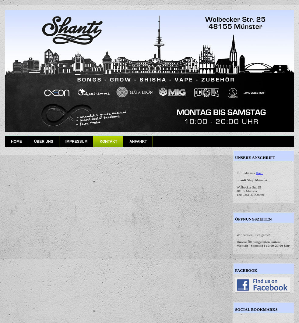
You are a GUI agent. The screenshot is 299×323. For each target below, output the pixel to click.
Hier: (259, 173)
